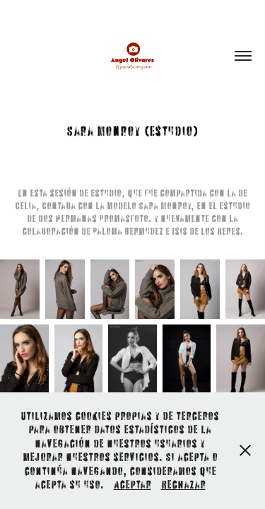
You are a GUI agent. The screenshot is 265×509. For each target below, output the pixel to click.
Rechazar (183, 484)
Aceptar (132, 484)
